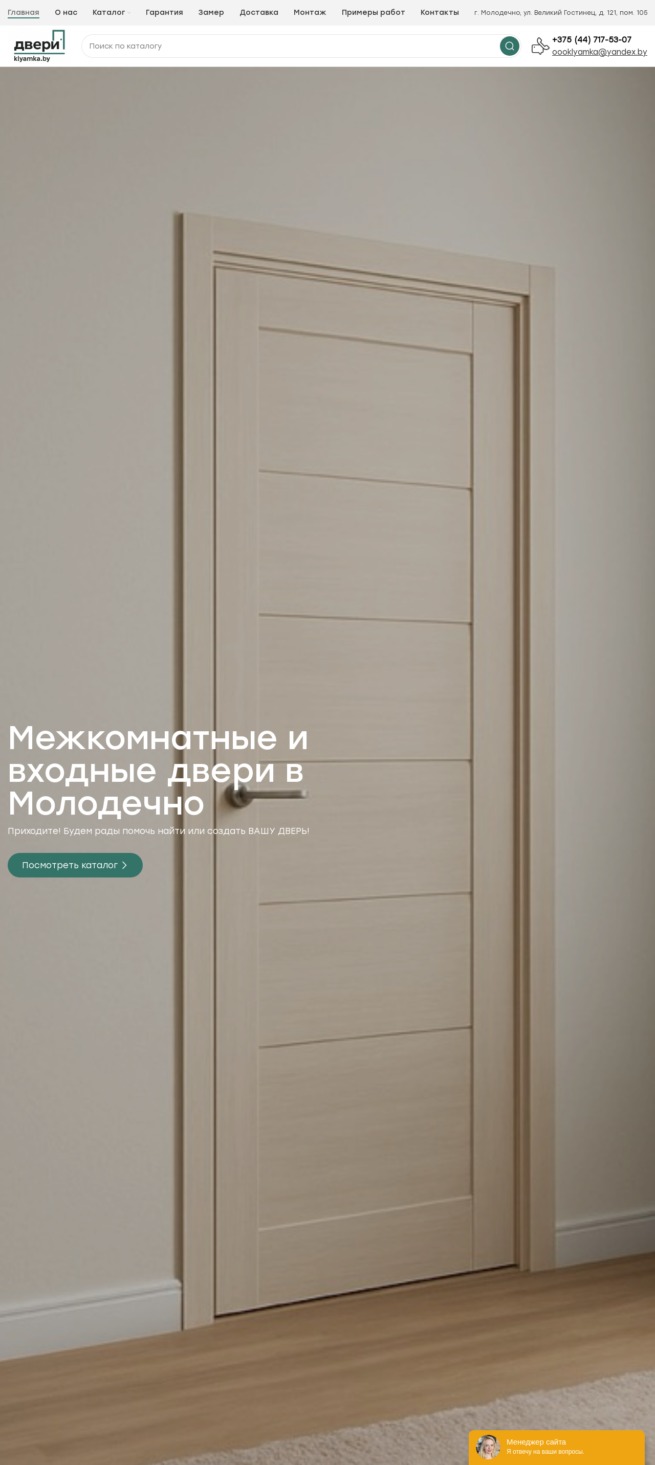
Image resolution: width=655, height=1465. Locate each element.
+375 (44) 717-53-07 (591, 39)
